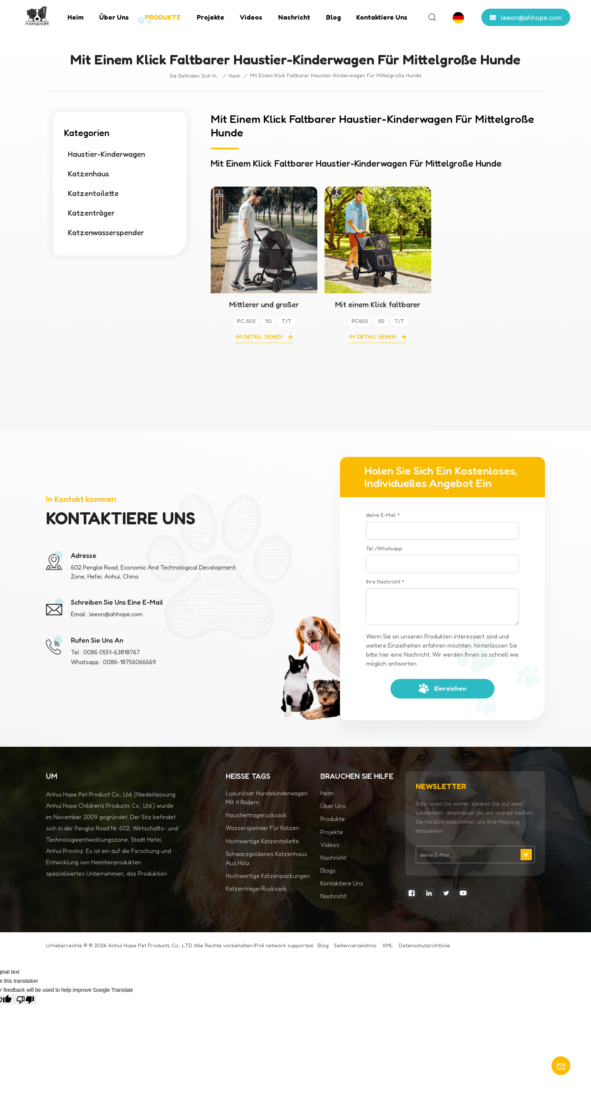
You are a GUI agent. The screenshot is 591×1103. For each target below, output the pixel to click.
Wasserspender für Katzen (262, 828)
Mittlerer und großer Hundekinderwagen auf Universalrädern (264, 304)
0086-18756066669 (129, 662)
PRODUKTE (163, 17)
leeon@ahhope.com (531, 17)
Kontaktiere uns (381, 17)
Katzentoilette (93, 193)
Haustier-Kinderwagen (106, 154)
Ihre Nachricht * (385, 581)
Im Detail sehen (260, 336)
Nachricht (294, 17)
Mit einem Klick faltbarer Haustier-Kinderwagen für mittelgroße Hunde (378, 304)
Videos (251, 17)
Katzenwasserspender (106, 232)
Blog (333, 17)
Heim (75, 17)
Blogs (327, 870)
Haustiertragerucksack (256, 815)
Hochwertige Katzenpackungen (268, 875)
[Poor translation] (25, 999)
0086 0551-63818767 (111, 652)
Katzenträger (91, 213)
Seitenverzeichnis (355, 945)
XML (387, 945)
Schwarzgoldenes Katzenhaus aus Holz (266, 858)
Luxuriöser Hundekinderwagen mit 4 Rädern (267, 797)
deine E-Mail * (383, 515)
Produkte (332, 819)
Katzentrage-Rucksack (256, 888)
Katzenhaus (88, 173)
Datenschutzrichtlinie (424, 945)
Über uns (114, 17)
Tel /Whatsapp (384, 548)
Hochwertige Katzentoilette (262, 841)
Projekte (210, 17)
